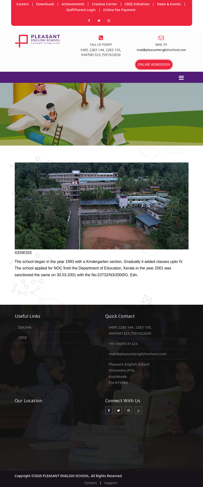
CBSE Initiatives (137, 4)
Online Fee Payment (119, 9)
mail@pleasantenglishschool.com (138, 353)
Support (110, 482)
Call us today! (101, 44)
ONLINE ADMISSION (154, 64)
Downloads (45, 4)
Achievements (73, 4)
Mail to (161, 44)
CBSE (22, 337)
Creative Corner (104, 4)
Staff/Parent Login (81, 9)
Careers (22, 4)
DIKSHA (25, 327)
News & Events (169, 4)
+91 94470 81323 (123, 343)
